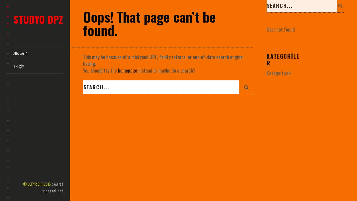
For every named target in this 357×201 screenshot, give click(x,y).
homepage (127, 70)
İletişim (18, 66)
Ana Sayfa (20, 53)
